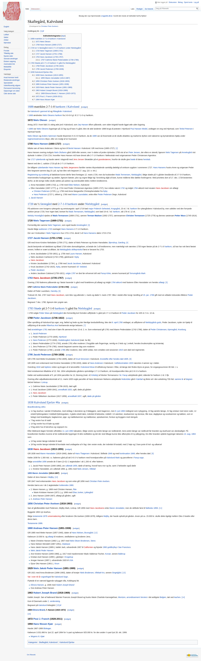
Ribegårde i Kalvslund (62, 111)
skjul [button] (63, 36)
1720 (30, 204)
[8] (130, 359)
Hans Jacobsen (162, 188)
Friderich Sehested (102, 209)
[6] (59, 291)
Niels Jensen (82, 469)
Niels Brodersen (87, 573)
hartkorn (58, 115)
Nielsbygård (136, 175)
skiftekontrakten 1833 (124, 363)
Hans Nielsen (77, 533)
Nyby (105, 191)
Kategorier (32, 642)
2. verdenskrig (54, 601)
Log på (196, 2)
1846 (110, 453)
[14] (183, 597)
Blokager (47, 628)
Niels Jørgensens (71, 167)
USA (71, 560)
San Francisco (124, 547)
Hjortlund (62, 337)
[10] (56, 477)
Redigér (139, 9)
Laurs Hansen (76, 254)
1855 (30, 473)
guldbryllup (112, 547)
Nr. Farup (123, 375)
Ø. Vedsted (82, 267)
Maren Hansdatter (48, 453)
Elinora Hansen (37, 585)
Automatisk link (9, 64)
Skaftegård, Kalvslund (48, 642)
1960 (105, 547)
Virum (56, 563)
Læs (132, 9)
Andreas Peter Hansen (42, 499)
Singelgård (116, 573)
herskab (146, 159)
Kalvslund (42, 605)
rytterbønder (43, 167)
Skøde (37, 308)
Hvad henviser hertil (11, 77)
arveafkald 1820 (65, 389)
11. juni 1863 (67, 431)
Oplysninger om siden (12, 91)
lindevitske (126, 379)
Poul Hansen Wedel (138, 129)
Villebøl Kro (100, 573)
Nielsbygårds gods (153, 322)
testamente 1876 (40, 516)
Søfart (6, 37)
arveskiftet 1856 (40, 462)
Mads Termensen (123, 175)
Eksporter (7, 69)
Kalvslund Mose (88, 367)
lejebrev (48, 367)
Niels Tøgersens (53, 233)
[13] (123, 573)
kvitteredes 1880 (66, 485)
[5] (166, 282)
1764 (135, 188)
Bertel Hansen (74, 148)
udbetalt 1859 (71, 466)
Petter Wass (180, 216)
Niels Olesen (40, 120)
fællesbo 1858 (152, 508)
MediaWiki (7, 67)
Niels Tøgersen (172, 152)
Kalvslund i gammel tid (40, 111)
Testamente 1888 (35, 523)
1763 (30, 278)
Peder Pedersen (105, 194)
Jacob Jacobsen (74, 263)
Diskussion (173, 2)
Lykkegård (88, 492)
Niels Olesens (49, 115)
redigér (84, 107)
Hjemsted (7, 43)
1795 (30, 354)
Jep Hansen (83, 125)
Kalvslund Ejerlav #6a (47, 402)
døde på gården (94, 396)
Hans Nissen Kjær (43, 624)
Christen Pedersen (42, 191)
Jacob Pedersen (40, 333)
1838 (30, 402)
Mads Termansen (76, 212)
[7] (85, 325)
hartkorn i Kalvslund (67, 106)
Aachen (177, 597)
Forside (6, 51)
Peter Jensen (134, 152)
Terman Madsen (94, 216)
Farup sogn (139, 458)
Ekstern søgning (10, 61)
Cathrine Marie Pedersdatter (45, 287)
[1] (41, 31)
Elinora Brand (38, 610)
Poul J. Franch (41, 619)
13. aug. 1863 (190, 434)
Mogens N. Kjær (37, 636)
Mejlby (51, 477)
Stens (93, 541)
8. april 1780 (117, 322)
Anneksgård (187, 152)
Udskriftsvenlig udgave (12, 85)
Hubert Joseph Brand (65, 585)
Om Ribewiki (31, 655)
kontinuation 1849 (127, 453)
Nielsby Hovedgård (36, 216)
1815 (121, 350)
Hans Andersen (96, 363)
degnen (189, 379)
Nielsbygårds (65, 249)
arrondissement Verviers (137, 597)
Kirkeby (94, 375)
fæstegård (46, 204)
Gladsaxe (66, 544)
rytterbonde (41, 159)
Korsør (108, 554)
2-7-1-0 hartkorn (67, 204)
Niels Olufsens (60, 152)
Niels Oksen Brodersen (80, 541)
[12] (95, 533)
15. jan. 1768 (148, 295)
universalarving (54, 516)
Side (27, 9)
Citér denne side (10, 94)
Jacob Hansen (37, 198)
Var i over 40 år (34, 577)
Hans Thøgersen (82, 453)
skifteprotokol (77, 249)
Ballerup (121, 554)
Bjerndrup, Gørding (117, 242)
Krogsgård (115, 209)
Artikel (6, 40)
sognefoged (46, 577)
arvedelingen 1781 (39, 329)
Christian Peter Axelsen (49, 26)
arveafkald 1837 (75, 396)
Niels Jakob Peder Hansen (42, 550)
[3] (89, 225)
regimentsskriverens (36, 139)
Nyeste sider (8, 56)
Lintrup (45, 382)
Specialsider (8, 83)
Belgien (163, 597)
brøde (133, 159)
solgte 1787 (71, 273)
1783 (30, 308)
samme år (179, 379)
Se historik (149, 9)
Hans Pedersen (40, 194)
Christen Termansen (135, 216)
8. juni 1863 (120, 411)
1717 (33, 159)
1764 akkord (116, 282)
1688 (30, 106)
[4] (127, 242)
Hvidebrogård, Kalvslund (68, 340)
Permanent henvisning (12, 88)
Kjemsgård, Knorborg (177, 329)
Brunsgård (88, 533)
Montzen (121, 597)
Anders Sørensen (49, 136)
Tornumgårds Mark (137, 273)
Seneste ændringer (11, 59)
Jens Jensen (78, 159)
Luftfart (6, 35)
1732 (122, 188)
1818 (38, 367)
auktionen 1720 (45, 229)
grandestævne (104, 159)
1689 (94, 136)
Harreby (54, 291)
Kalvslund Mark (113, 458)
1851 (43, 407)
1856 (30, 503)
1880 (30, 528)
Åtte (74, 489)
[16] (29, 614)
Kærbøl (139, 379)
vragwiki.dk (106, 16)
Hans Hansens (159, 167)
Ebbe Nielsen (74, 185)
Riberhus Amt (52, 325)
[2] (117, 148)
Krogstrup (69, 557)
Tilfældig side (8, 53)
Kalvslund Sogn (61, 577)
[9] (153, 453)
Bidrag (180, 2)
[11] (160, 508)
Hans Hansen (40, 144)
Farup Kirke (106, 273)
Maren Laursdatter (80, 194)
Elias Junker (78, 492)
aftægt (161, 282)
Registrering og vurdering (38, 175)
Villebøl (92, 469)
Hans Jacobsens (97, 508)
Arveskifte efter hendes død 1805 (114, 359)
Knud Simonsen (82, 359)
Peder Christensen (159, 329)
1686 (31, 129)
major (91, 209)
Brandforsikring (34, 407)
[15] (57, 605)
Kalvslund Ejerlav (67, 642)
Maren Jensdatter (40, 473)
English (6, 27)
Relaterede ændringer (12, 80)
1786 (63, 350)
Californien (88, 547)
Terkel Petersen (186, 129)
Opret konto (188, 2)
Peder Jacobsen (37, 270)
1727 (30, 238)
